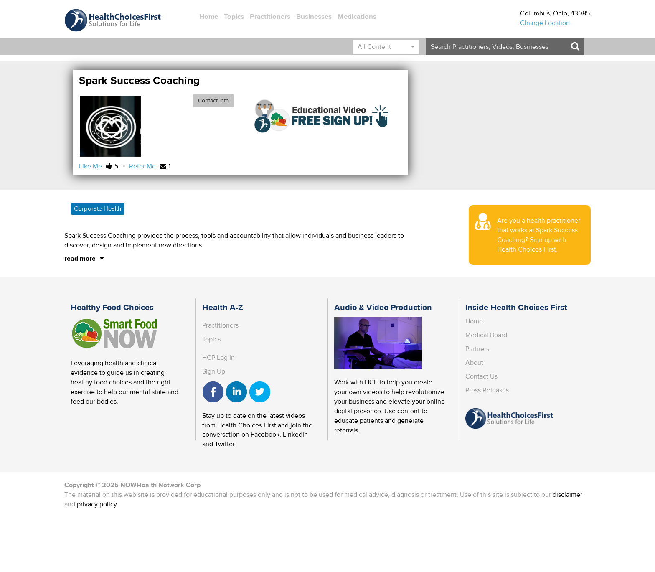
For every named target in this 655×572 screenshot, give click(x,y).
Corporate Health (97, 209)
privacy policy (97, 504)
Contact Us (481, 376)
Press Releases (487, 390)
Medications (357, 16)
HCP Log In (218, 357)
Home (208, 16)
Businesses (314, 16)
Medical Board (486, 335)
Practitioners (270, 16)
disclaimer (567, 495)
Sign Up (213, 371)
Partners (477, 349)
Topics (234, 16)
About (474, 362)
